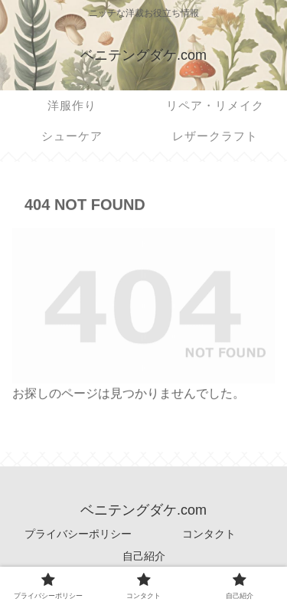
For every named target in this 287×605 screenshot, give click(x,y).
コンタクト (209, 534)
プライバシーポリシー (78, 534)
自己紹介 (143, 556)
